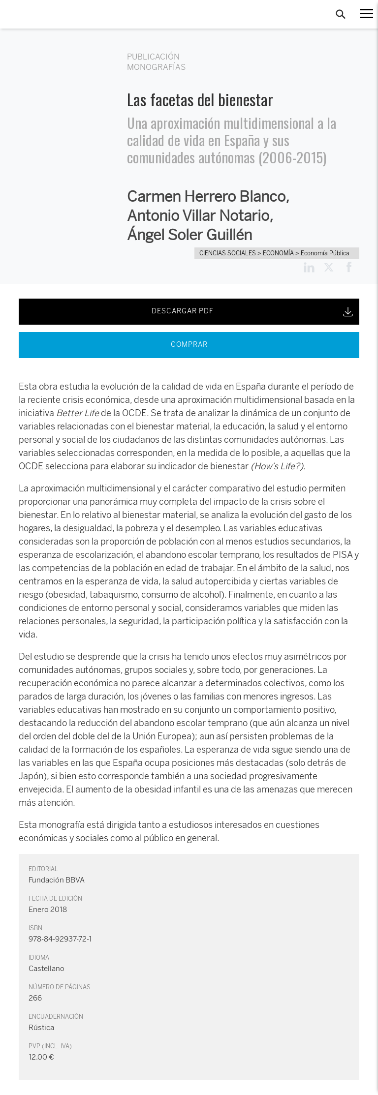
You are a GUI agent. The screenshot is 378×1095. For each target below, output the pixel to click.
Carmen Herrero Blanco (206, 197)
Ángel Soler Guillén (189, 235)
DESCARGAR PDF (253, 312)
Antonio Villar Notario (198, 216)
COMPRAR (189, 344)
